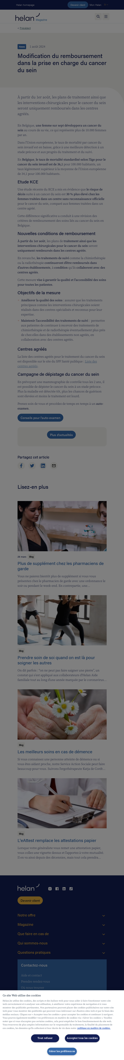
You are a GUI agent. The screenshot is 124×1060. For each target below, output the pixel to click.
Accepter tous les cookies (82, 1038)
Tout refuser (45, 1038)
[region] (62, 1025)
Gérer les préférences (62, 1051)
